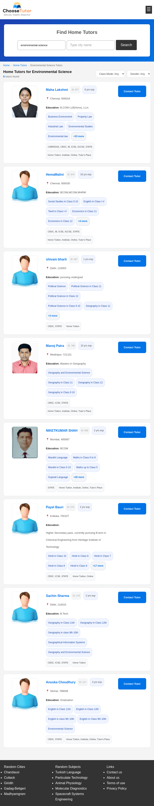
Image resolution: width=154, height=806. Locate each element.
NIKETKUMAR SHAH (61, 430)
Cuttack (9, 777)
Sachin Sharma (57, 595)
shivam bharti (56, 259)
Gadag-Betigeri (15, 788)
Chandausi (11, 772)
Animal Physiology (68, 783)
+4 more (82, 221)
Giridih (8, 783)
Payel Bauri (54, 507)
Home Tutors (20, 65)
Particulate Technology (71, 777)
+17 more (98, 565)
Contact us (114, 772)
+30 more (79, 477)
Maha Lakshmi (57, 89)
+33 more (78, 136)
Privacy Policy (117, 788)
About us (113, 777)
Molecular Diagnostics (71, 788)
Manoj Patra (55, 345)
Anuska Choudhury (61, 682)
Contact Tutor (132, 91)
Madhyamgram (14, 794)
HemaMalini (55, 174)
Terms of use (116, 783)
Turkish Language (68, 772)
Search (126, 45)
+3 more (52, 315)
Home (6, 65)
